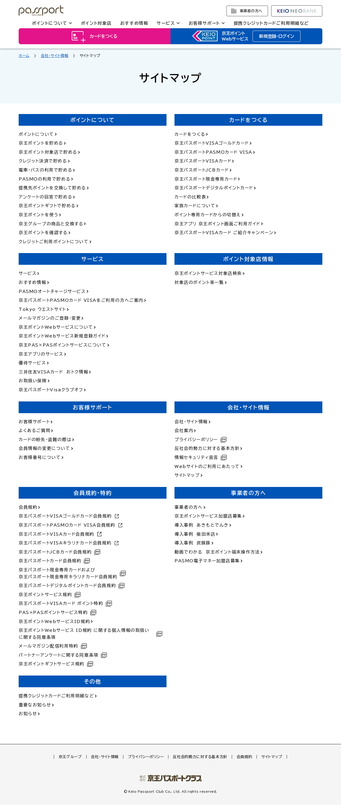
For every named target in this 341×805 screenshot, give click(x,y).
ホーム (24, 56)
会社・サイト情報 (54, 56)
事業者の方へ (251, 11)
